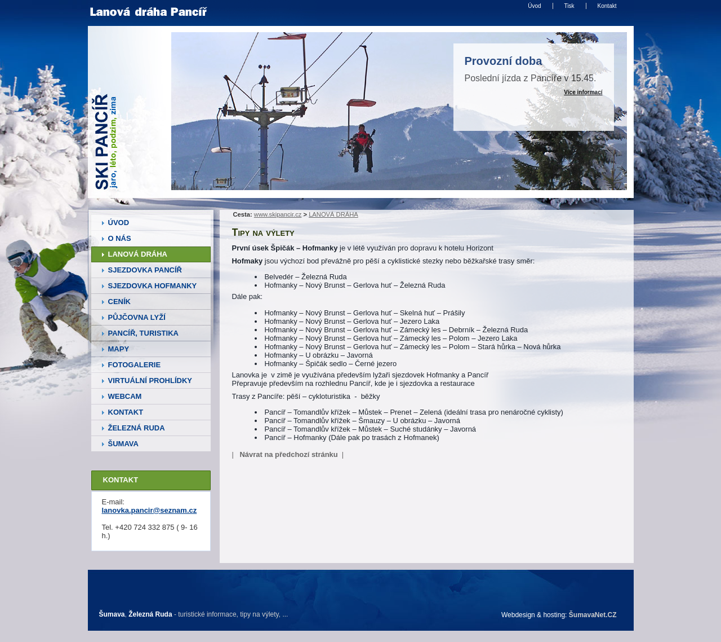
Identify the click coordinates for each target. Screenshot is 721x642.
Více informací (583, 92)
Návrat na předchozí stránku (288, 454)
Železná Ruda (150, 614)
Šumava (112, 614)
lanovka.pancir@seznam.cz (149, 510)
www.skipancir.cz (278, 214)
